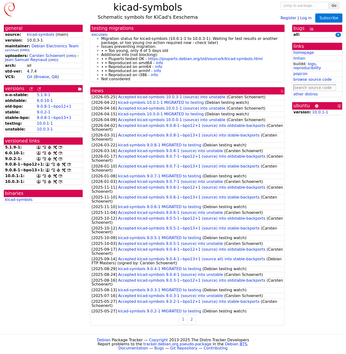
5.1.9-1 (43, 95)
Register (289, 17)
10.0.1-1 (45, 123)
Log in (306, 17)
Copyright (158, 340)
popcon (300, 73)
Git (29, 77)
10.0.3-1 (45, 129)
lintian (299, 58)
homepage (303, 52)
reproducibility (307, 68)
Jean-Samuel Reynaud (26, 59)
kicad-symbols (40, 34)
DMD (24, 50)
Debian (104, 340)
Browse (42, 77)
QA (54, 77)
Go (334, 5)
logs (312, 64)
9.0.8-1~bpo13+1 (54, 117)
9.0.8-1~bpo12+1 (54, 106)
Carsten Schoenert (47, 55)
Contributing (216, 348)
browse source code (312, 79)
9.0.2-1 (43, 112)
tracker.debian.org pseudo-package (177, 344)
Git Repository (183, 348)
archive (12, 50)
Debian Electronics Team (55, 46)
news (98, 90)
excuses (99, 34)
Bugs (159, 348)
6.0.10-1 (45, 100)
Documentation (133, 348)
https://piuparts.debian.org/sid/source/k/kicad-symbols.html (205, 58)
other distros (305, 94)
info (159, 63)
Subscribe (328, 18)
